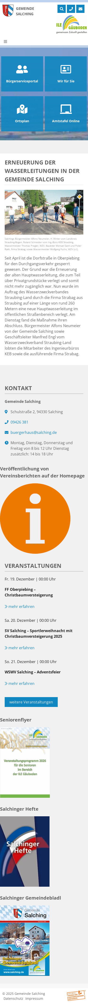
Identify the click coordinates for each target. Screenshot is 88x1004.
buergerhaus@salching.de (34, 432)
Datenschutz (13, 998)
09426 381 (19, 422)
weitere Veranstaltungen (31, 702)
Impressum (34, 998)
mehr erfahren (19, 606)
